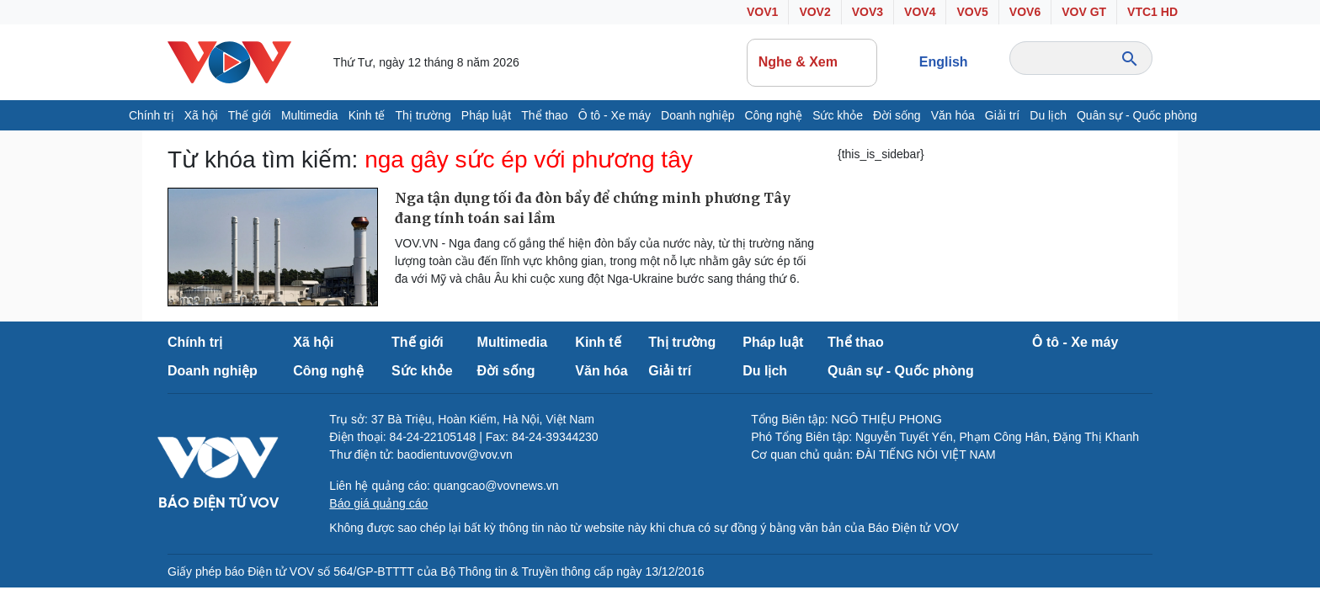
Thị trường (422, 115)
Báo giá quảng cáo (378, 503)
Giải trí (1002, 115)
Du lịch (1048, 115)
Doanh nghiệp (697, 115)
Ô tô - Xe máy (614, 115)
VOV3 (867, 12)
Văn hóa (953, 115)
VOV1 (762, 12)
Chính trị (151, 115)
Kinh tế (367, 115)
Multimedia (309, 115)
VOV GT (1084, 12)
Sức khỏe (837, 115)
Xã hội (201, 115)
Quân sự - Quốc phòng (1137, 115)
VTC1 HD (1152, 12)
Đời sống (897, 115)
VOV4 (919, 12)
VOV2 (814, 12)
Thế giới (249, 115)
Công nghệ (773, 115)
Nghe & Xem (812, 62)
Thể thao (544, 115)
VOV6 (1025, 12)
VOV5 (971, 12)
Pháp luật (486, 115)
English (943, 62)
